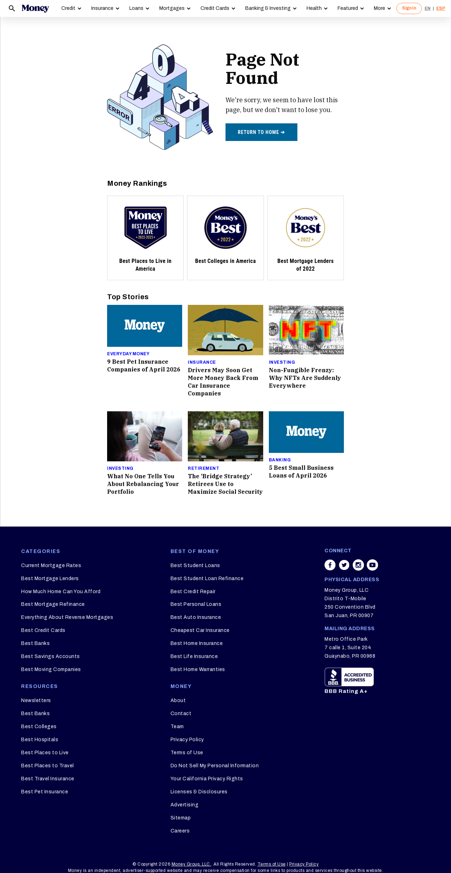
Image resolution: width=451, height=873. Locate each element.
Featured (348, 8)
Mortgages (172, 8)
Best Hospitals (39, 739)
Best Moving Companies (51, 669)
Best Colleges (39, 726)
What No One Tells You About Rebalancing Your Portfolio (143, 484)
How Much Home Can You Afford (60, 591)
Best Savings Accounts (50, 656)
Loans (136, 8)
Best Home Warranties (198, 669)
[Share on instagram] (358, 565)
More (379, 8)
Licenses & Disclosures (199, 791)
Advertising (185, 804)
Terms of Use (187, 752)
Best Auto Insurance (196, 617)
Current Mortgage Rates (51, 565)
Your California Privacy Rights (207, 778)
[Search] (12, 8)
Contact (181, 713)
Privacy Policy (187, 739)
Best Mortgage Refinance (53, 604)
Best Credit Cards (43, 630)
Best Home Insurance (197, 643)
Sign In (409, 8)
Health (314, 8)
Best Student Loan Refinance (207, 578)
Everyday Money (128, 353)
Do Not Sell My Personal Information (215, 765)
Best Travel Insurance (47, 778)
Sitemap (181, 817)
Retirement (203, 468)
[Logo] (35, 8)
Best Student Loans (195, 565)
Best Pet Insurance (44, 791)
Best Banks (35, 643)
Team (177, 726)
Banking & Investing (268, 8)
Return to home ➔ (261, 132)
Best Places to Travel (47, 765)
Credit (68, 8)
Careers (180, 831)
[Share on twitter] (344, 565)
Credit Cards (214, 8)
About (178, 700)
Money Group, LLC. (191, 864)
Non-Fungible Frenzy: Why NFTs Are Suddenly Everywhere (305, 378)
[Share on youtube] (372, 565)
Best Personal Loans (196, 604)
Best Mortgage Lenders (50, 578)
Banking (280, 459)
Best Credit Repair (193, 591)
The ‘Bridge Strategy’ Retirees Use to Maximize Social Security (225, 484)
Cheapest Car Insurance (200, 630)
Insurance (102, 8)
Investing (282, 362)
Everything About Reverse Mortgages (67, 617)
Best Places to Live (45, 752)
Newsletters (36, 700)
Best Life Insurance (194, 656)
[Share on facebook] (330, 565)
